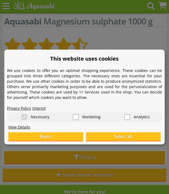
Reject (46, 137)
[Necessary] (24, 117)
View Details (19, 127)
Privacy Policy (19, 107)
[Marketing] (76, 117)
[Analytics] (127, 117)
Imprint (39, 107)
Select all (123, 137)
